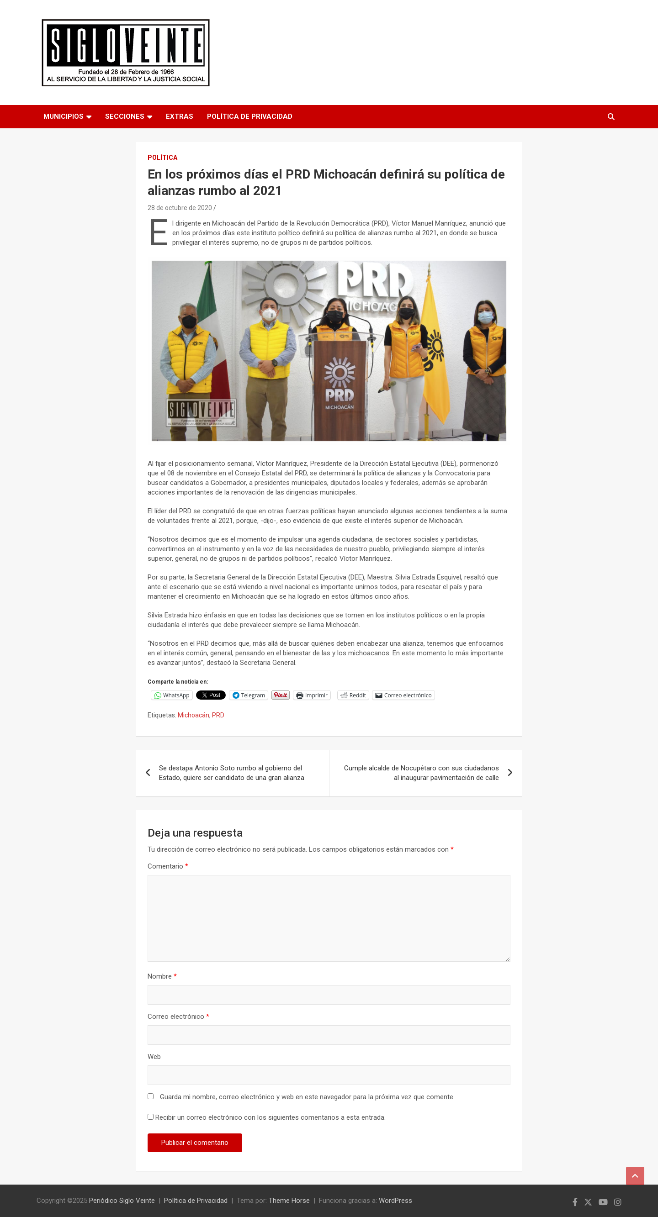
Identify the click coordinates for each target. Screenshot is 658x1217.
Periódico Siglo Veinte (122, 1200)
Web (154, 1057)
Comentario (168, 866)
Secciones (124, 116)
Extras (179, 116)
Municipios (63, 116)
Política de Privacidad (249, 116)
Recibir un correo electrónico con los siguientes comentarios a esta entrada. (270, 1117)
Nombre (162, 976)
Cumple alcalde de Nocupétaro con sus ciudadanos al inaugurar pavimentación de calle (421, 773)
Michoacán (193, 715)
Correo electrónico (178, 1016)
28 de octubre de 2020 (180, 207)
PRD (218, 715)
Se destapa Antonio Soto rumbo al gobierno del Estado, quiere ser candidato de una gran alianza (231, 773)
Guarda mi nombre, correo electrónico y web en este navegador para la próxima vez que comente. (307, 1097)
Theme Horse (289, 1200)
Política (162, 157)
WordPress (395, 1200)
